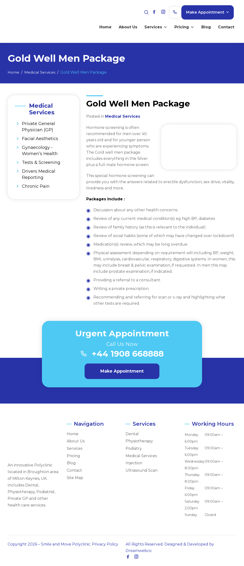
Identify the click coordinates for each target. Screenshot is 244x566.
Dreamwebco (139, 550)
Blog (204, 26)
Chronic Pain (36, 186)
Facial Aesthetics (40, 138)
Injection (134, 463)
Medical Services (122, 116)
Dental (132, 434)
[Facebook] (158, 12)
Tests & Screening (41, 162)
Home (104, 26)
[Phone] (177, 12)
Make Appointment (208, 12)
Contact (225, 26)
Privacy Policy (105, 544)
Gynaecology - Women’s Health (40, 150)
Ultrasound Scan (142, 470)
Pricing (183, 26)
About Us (126, 26)
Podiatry (134, 448)
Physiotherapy (139, 441)
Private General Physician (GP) (38, 126)
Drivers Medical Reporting (38, 174)
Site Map (75, 478)
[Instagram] (166, 12)
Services (154, 26)
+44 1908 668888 (128, 354)
